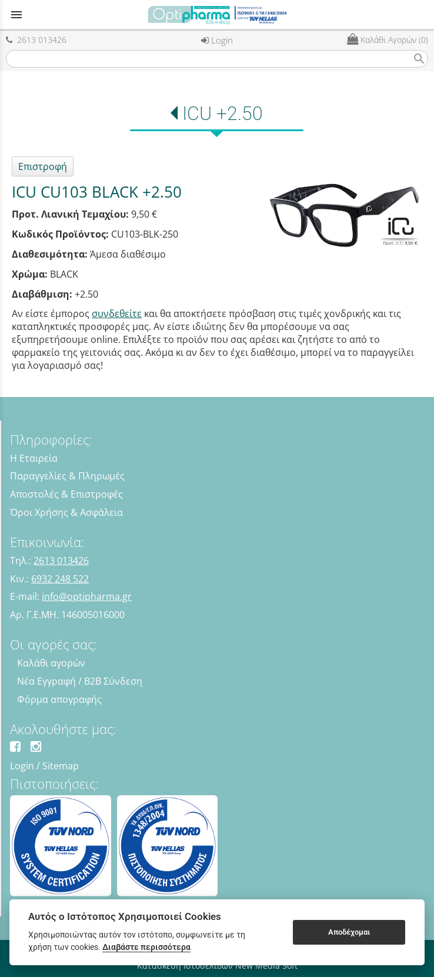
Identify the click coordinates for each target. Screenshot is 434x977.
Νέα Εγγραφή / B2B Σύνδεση (79, 681)
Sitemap (60, 765)
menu (16, 15)
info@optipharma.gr (87, 596)
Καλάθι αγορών (51, 662)
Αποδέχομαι (349, 932)
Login (217, 40)
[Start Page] (217, 14)
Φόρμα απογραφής (59, 699)
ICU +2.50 (222, 113)
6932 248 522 (60, 578)
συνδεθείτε (117, 313)
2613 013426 (36, 39)
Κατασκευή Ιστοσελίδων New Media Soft (217, 965)
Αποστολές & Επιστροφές (66, 494)
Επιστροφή (42, 166)
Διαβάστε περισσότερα (146, 947)
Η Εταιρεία (34, 458)
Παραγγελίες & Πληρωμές (67, 475)
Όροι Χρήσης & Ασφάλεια (66, 512)
